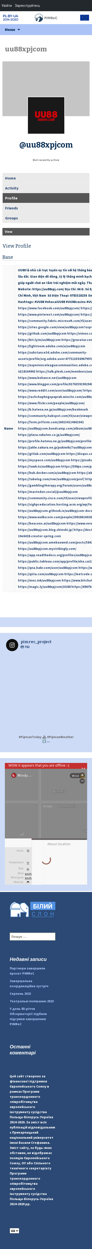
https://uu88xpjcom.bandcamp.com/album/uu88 (55, 428)
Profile (11, 198)
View (8, 231)
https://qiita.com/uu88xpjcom (41, 574)
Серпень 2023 (20, 993)
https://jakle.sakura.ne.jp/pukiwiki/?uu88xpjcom (55, 447)
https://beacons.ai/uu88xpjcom (42, 523)
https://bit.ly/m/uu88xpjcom (39, 340)
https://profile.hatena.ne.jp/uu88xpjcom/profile (55, 441)
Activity (11, 188)
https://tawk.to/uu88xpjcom (39, 466)
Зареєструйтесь (27, 6)
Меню (10, 29)
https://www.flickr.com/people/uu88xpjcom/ (51, 403)
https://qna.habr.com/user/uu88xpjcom (48, 568)
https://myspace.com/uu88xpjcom (44, 460)
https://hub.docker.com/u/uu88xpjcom (47, 473)
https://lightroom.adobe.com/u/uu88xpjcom (51, 346)
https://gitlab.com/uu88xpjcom (42, 454)
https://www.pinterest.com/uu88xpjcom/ (49, 314)
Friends (11, 208)
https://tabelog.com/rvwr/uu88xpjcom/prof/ (51, 479)
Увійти (6, 6)
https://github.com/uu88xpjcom (42, 333)
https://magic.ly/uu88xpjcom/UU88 (44, 587)
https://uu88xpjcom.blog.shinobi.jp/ (45, 530)
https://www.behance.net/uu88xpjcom (47, 378)
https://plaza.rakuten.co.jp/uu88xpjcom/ (49, 435)
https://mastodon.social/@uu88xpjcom (48, 492)
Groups (11, 218)
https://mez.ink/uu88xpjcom (39, 580)
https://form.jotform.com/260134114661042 (51, 422)
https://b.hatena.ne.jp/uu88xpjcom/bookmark (53, 409)
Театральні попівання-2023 (32, 1001)
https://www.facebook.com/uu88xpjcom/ (49, 308)
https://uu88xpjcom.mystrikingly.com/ (47, 549)
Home (10, 178)
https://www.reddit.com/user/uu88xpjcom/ (50, 390)
